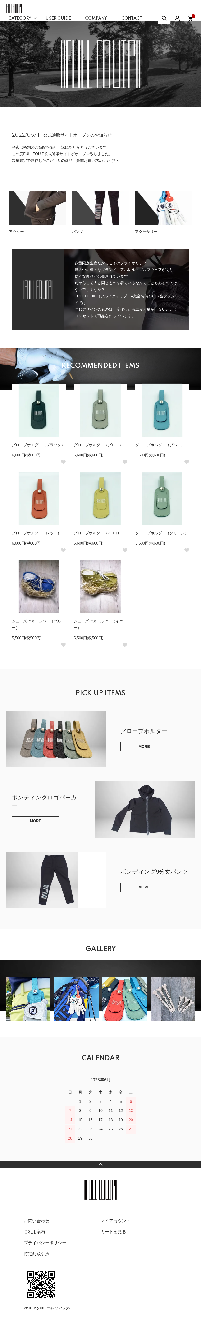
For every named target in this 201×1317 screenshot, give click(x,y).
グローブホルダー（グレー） (98, 445)
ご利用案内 (34, 1231)
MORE (144, 747)
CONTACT (131, 18)
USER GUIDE (58, 18)
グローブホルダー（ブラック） (38, 445)
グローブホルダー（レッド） (36, 533)
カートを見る (113, 1231)
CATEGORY (19, 18)
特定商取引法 (36, 1253)
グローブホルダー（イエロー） (100, 533)
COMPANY (96, 18)
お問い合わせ (36, 1220)
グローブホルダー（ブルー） (160, 445)
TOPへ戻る (100, 1164)
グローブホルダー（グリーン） (161, 533)
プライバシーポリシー (45, 1242)
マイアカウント (115, 1220)
